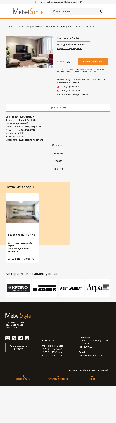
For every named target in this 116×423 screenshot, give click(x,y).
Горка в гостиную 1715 (22, 234)
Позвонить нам (24, 378)
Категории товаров (58, 378)
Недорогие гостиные (72, 26)
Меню (92, 378)
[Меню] (92, 376)
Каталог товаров (25, 26)
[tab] (58, 107)
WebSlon (105, 369)
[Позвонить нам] (24, 376)
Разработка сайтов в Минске (84, 369)
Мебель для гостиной (47, 26)
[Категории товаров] (58, 376)
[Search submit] (100, 11)
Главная (10, 26)
